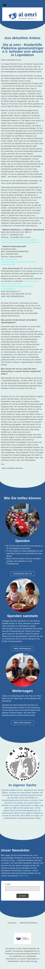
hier (35, 961)
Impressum (12, 923)
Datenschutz (23, 876)
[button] (4, 5)
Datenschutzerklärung (28, 923)
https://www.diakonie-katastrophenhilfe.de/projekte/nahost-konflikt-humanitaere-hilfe (19, 261)
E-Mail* (8, 884)
